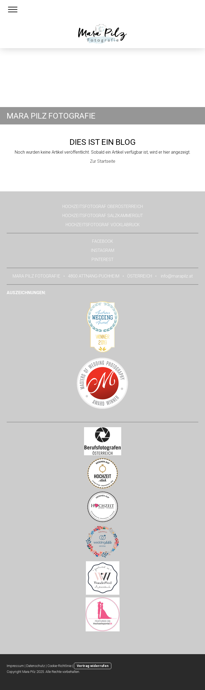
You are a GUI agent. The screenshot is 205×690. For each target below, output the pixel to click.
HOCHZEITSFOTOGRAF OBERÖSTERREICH (102, 206)
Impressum (15, 666)
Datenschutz (35, 666)
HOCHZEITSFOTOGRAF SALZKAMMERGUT (102, 215)
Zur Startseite (102, 161)
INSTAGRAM (102, 250)
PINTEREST (102, 259)
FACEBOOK (102, 241)
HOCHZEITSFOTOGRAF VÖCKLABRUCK (103, 224)
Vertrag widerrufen (92, 666)
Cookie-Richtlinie (59, 666)
